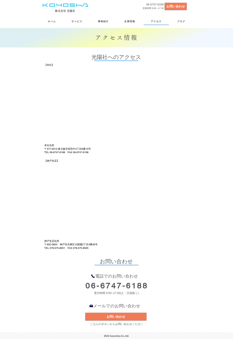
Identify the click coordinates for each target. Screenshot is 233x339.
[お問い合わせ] (176, 6)
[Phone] (93, 276)
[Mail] (91, 306)
